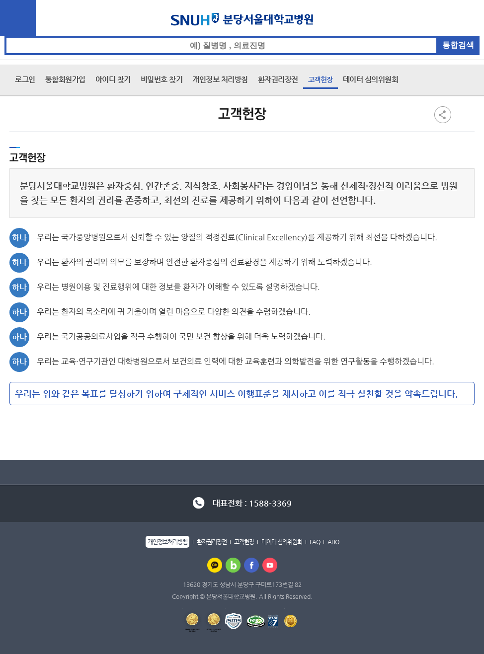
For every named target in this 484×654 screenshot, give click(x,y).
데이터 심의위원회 (371, 79)
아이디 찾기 (113, 79)
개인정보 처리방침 (220, 79)
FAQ (315, 541)
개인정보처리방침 (167, 541)
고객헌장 (320, 79)
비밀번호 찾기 (162, 79)
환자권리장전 (278, 79)
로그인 (25, 79)
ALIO (333, 541)
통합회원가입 (65, 79)
